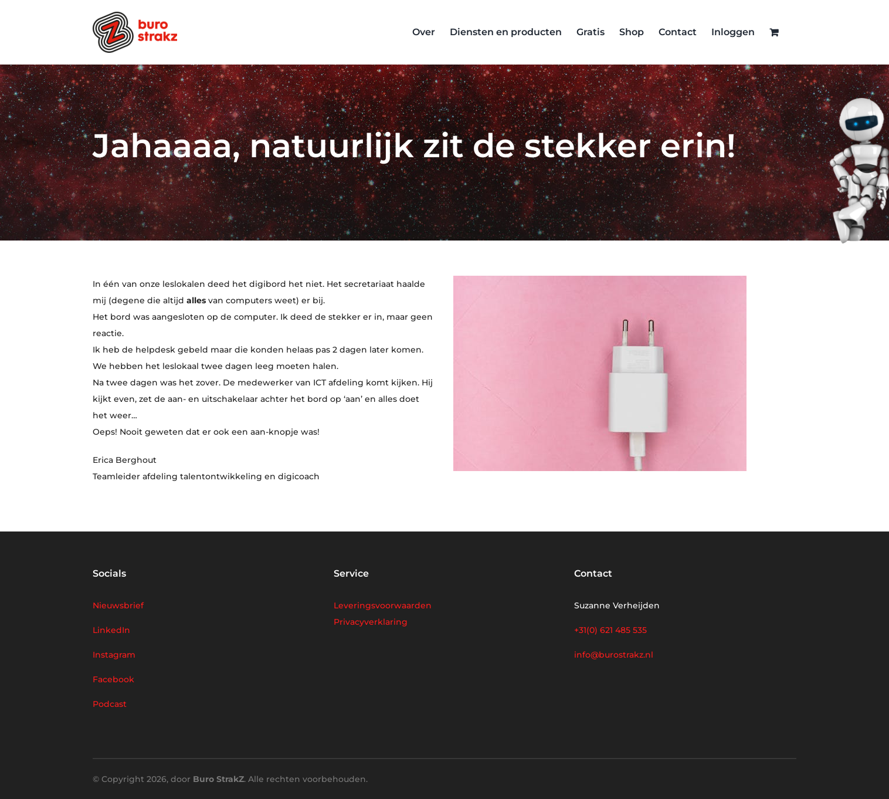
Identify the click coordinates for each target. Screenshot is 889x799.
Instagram (114, 654)
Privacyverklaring (371, 622)
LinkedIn (111, 630)
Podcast (110, 704)
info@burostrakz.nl (613, 654)
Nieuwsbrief (118, 605)
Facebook (113, 679)
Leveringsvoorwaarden (383, 605)
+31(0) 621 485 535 (610, 630)
